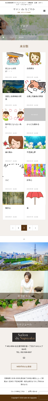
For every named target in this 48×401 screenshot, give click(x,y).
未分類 (15, 77)
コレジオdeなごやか (18, 391)
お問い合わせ (32, 391)
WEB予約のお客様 (24, 367)
